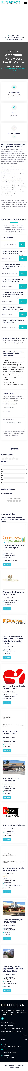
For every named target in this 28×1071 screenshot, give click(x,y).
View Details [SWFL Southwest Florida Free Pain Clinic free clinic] (7, 703)
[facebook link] (2, 1018)
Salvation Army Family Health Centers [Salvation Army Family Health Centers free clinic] (13, 869)
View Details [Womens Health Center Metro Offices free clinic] (7, 608)
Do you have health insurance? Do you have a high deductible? (13, 280)
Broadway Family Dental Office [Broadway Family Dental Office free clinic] (11, 779)
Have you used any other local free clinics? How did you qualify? (13, 308)
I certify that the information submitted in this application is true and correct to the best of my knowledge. (14, 433)
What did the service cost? (10, 404)
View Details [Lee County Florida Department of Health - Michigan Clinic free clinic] (7, 990)
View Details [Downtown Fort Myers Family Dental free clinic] (7, 938)
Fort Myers (19, 66)
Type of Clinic (6, 411)
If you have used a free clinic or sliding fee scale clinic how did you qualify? (13, 266)
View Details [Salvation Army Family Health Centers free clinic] (7, 891)
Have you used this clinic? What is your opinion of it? (13, 321)
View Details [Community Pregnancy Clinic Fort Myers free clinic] (7, 564)
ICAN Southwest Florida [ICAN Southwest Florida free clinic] (14, 825)
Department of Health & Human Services (11, 1031)
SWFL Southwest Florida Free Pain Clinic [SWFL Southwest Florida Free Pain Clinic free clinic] (14, 687)
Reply (22, 258)
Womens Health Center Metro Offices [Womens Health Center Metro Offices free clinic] (14, 593)
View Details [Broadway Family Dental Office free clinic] (7, 797)
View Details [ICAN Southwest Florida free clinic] (7, 839)
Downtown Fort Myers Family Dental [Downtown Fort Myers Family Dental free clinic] (13, 921)
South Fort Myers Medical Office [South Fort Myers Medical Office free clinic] (10, 732)
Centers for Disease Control (8, 1023)
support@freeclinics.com (16, 39)
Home (8, 66)
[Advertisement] (14, 19)
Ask (22, 244)
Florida (13, 66)
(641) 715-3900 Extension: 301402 (16, 37)
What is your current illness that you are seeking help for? (13, 252)
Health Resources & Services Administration (12, 1028)
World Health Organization (7, 1025)
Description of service (8, 419)
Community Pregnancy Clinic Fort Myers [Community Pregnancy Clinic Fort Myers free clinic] (14, 546)
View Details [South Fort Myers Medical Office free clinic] (7, 750)
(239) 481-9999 (14, 115)
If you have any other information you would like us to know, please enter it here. (13, 294)
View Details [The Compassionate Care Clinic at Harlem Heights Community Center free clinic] (7, 657)
